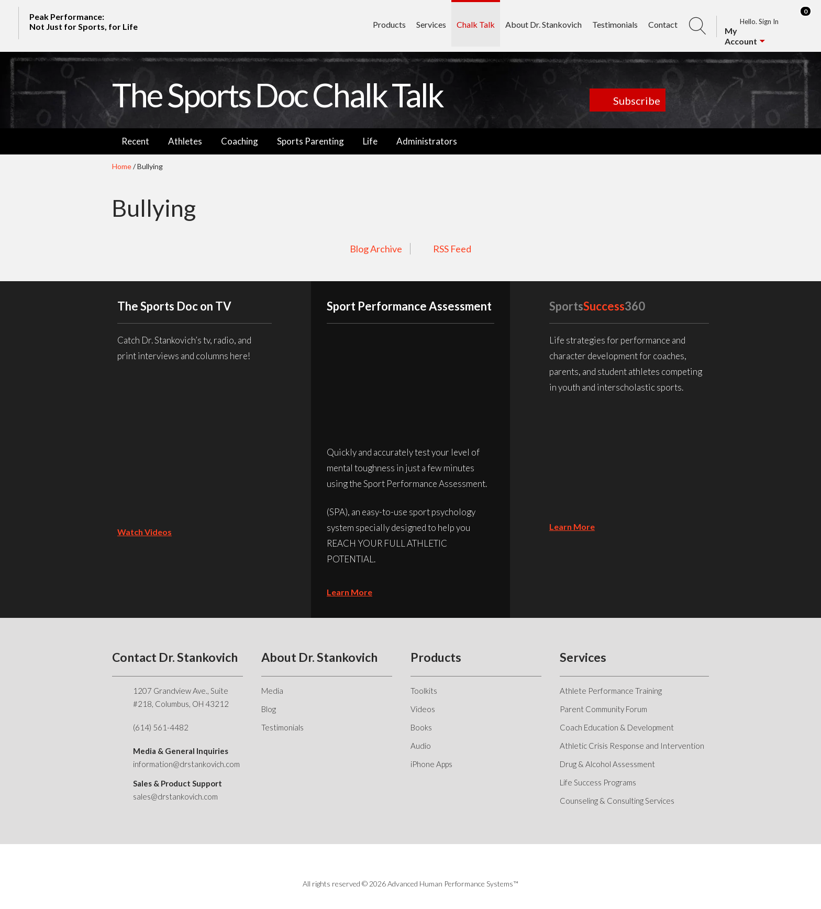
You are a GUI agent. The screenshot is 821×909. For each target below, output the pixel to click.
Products (389, 24)
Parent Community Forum (603, 709)
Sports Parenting (310, 141)
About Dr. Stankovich (543, 24)
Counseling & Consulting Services (617, 800)
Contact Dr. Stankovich (175, 657)
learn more (349, 592)
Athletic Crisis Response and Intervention (632, 745)
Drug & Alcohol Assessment (607, 764)
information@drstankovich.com (186, 764)
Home (121, 166)
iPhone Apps (431, 764)
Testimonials (615, 24)
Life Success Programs (598, 782)
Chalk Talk (476, 24)
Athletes (185, 141)
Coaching (239, 141)
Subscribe (636, 100)
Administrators (426, 141)
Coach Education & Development (617, 727)
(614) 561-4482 (160, 727)
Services (431, 24)
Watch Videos (144, 532)
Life (370, 141)
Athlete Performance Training (611, 690)
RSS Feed (452, 248)
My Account (741, 36)
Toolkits (423, 690)
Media (272, 690)
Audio (420, 745)
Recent (135, 141)
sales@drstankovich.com (175, 796)
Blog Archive (376, 248)
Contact (663, 24)
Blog (268, 709)
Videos (422, 709)
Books (421, 727)
